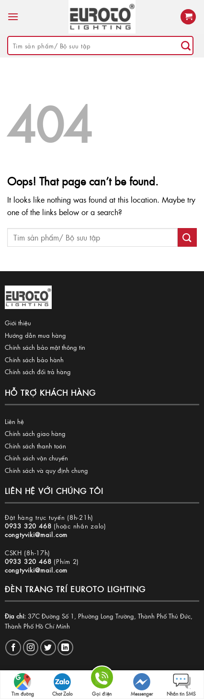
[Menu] (13, 16)
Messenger (142, 685)
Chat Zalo (62, 685)
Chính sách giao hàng (35, 433)
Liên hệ (14, 421)
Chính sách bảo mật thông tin (45, 347)
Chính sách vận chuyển (36, 457)
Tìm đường (22, 685)
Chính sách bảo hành (34, 359)
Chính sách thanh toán (35, 445)
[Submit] (186, 45)
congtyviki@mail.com (36, 534)
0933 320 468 (28, 526)
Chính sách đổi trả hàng (38, 371)
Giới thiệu (18, 322)
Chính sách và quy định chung (46, 470)
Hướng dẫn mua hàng (35, 335)
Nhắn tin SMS (181, 685)
